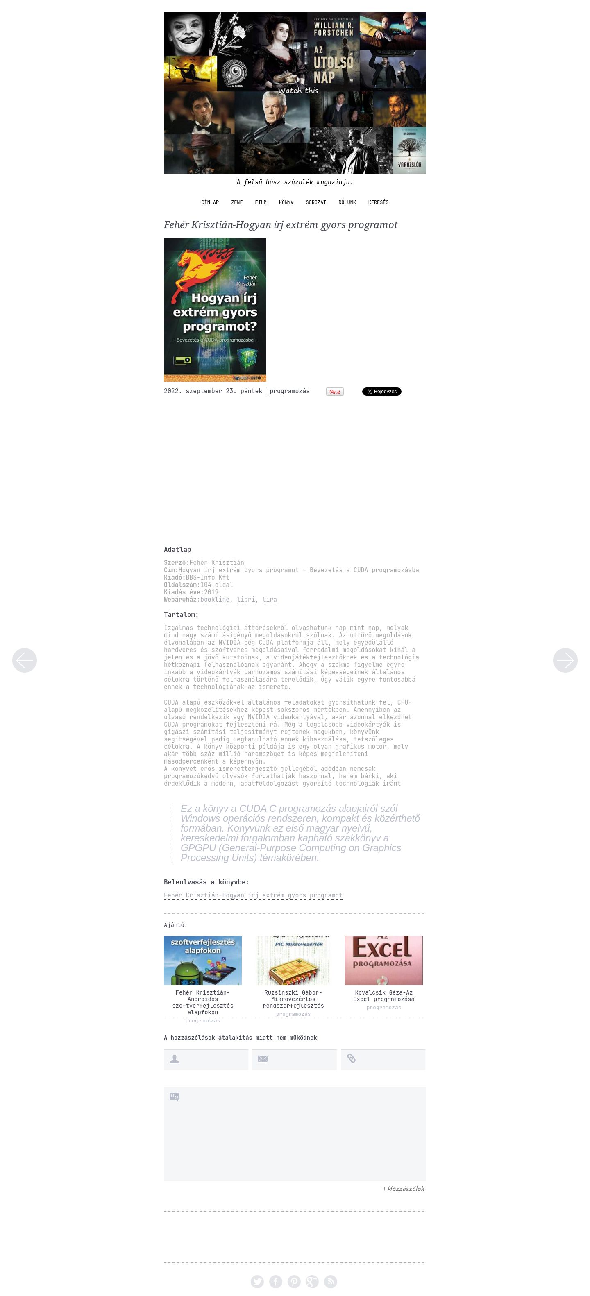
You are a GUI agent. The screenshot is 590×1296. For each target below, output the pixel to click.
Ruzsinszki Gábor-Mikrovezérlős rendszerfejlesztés (293, 999)
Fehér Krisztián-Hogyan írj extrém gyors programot (253, 895)
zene (237, 202)
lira (269, 600)
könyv (286, 202)
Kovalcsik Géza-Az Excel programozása (383, 996)
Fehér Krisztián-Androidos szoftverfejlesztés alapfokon (202, 1002)
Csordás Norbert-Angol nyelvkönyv (24, 660)
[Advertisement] (295, 473)
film (261, 202)
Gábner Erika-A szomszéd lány (565, 660)
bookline (214, 600)
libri (246, 600)
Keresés (378, 202)
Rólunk (347, 202)
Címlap (210, 202)
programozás (290, 391)
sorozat (316, 202)
